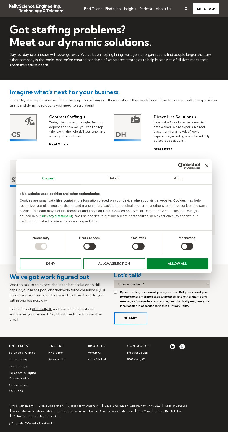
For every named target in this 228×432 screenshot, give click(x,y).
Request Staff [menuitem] (138, 353)
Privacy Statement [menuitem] (21, 405)
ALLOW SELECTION (114, 264)
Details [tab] (114, 178)
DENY (50, 264)
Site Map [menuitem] (144, 410)
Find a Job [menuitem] (55, 353)
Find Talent (93, 9)
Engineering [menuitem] (18, 359)
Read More (162, 149)
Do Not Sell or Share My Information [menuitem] (36, 416)
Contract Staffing (66, 116)
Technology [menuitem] (18, 366)
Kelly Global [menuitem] (97, 359)
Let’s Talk (206, 9)
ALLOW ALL (177, 264)
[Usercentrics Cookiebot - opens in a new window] (181, 166)
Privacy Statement (57, 216)
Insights (130, 9)
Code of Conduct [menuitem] (176, 405)
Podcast (146, 9)
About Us (163, 9)
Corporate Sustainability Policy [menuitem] (32, 410)
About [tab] (179, 178)
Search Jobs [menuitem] (57, 359)
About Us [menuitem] (95, 353)
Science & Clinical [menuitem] (22, 353)
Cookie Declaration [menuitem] (51, 405)
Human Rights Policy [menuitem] (168, 410)
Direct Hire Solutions (174, 116)
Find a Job (113, 9)
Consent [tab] (49, 178)
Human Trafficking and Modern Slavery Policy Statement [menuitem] (95, 410)
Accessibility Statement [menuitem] (84, 405)
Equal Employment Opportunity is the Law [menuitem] (132, 405)
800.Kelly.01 (42, 309)
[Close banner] (206, 165)
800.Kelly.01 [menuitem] (136, 359)
